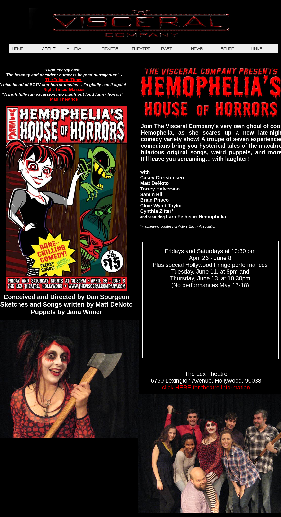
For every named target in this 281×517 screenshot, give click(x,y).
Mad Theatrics (64, 99)
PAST (166, 48)
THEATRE (141, 48)
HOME (17, 48)
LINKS (256, 48)
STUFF (227, 48)
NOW (76, 48)
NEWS (197, 48)
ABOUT (49, 48)
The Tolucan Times (63, 80)
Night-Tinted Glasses (64, 89)
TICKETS (110, 48)
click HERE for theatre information (206, 387)
